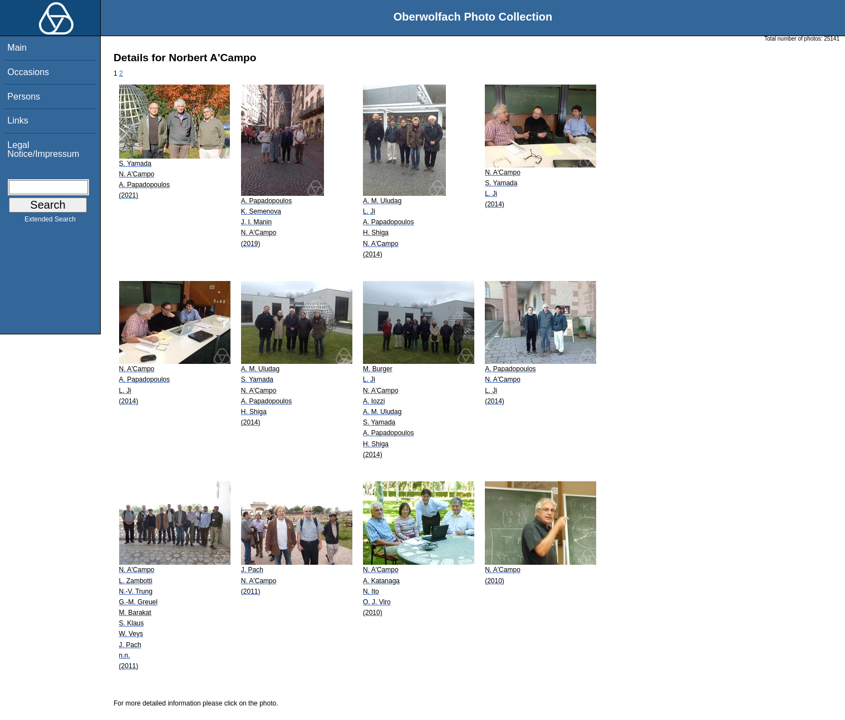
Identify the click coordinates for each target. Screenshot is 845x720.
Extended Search (50, 221)
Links (17, 120)
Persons (23, 96)
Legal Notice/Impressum (43, 149)
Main (17, 47)
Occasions (28, 72)
